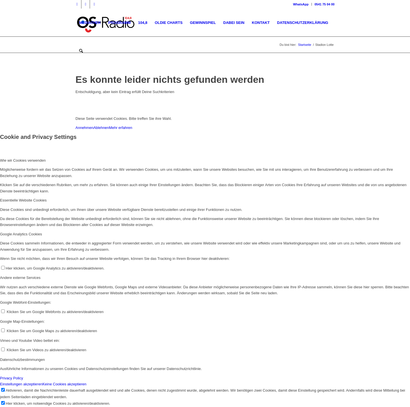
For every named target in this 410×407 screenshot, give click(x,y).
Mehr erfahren (120, 128)
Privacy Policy (11, 378)
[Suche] (81, 51)
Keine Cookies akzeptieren (64, 384)
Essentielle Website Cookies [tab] (23, 200)
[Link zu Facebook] (77, 4)
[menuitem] (300, 4)
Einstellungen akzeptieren (21, 384)
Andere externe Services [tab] (20, 278)
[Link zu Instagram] (85, 4)
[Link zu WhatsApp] (94, 4)
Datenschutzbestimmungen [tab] (22, 359)
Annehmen (84, 128)
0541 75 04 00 (325, 4)
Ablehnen (101, 128)
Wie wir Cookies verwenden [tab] (23, 160)
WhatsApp (300, 4)
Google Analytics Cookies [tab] (21, 234)
